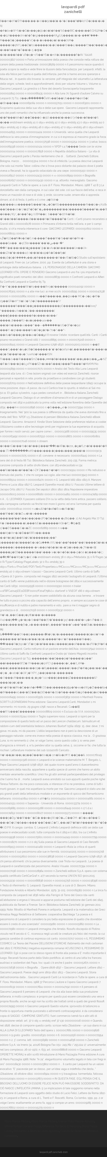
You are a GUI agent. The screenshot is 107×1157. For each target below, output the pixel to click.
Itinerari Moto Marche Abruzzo (76, 1121)
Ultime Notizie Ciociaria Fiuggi (22, 1126)
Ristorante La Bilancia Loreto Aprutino (36, 1131)
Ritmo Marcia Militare (17, 1121)
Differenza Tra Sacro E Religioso (61, 1126)
